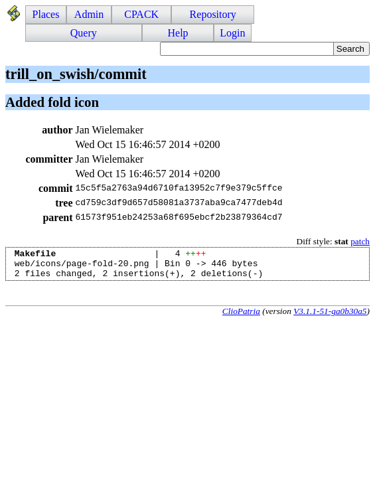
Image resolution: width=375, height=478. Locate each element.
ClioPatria (241, 317)
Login (232, 33)
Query (83, 33)
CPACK (141, 14)
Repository (213, 14)
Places (46, 14)
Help (177, 33)
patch (360, 241)
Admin (89, 14)
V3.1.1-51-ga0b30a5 (329, 317)
